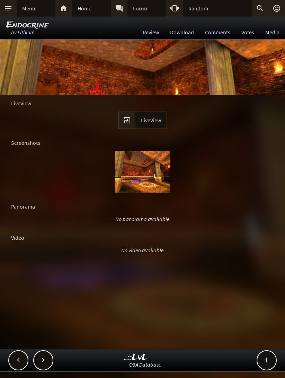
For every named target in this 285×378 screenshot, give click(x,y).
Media (272, 32)
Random (198, 8)
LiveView (151, 120)
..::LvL (136, 357)
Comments (217, 32)
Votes (247, 32)
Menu (28, 8)
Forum (141, 8)
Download (182, 32)
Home (84, 8)
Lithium (26, 32)
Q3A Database (145, 364)
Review (151, 32)
